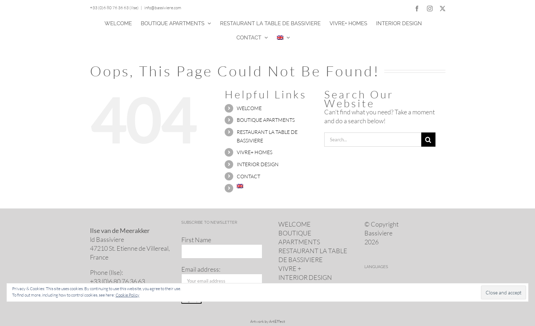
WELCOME (249, 108)
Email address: (200, 269)
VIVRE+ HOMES (254, 152)
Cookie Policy (127, 295)
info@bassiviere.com (162, 7)
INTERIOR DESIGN (258, 164)
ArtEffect (277, 321)
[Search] (428, 139)
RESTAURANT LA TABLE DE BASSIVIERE (312, 255)
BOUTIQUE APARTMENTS (266, 120)
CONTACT (248, 176)
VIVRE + (289, 268)
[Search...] (372, 139)
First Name (196, 240)
